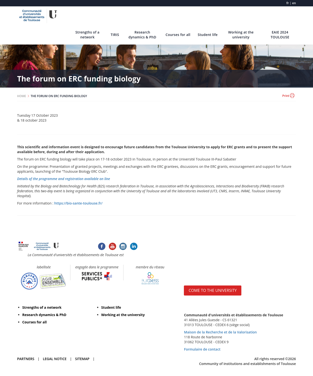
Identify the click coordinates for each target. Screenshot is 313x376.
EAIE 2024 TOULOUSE (280, 34)
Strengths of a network (87, 34)
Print (288, 95)
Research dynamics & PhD (142, 34)
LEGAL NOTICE (55, 358)
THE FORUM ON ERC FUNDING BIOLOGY (59, 96)
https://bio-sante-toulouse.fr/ (78, 203)
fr (287, 3)
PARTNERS (25, 358)
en (294, 3)
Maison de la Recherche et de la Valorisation (220, 332)
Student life (208, 34)
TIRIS (115, 34)
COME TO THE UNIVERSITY (213, 290)
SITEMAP (82, 358)
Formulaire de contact (202, 349)
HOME (21, 96)
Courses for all (178, 34)
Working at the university (241, 34)
